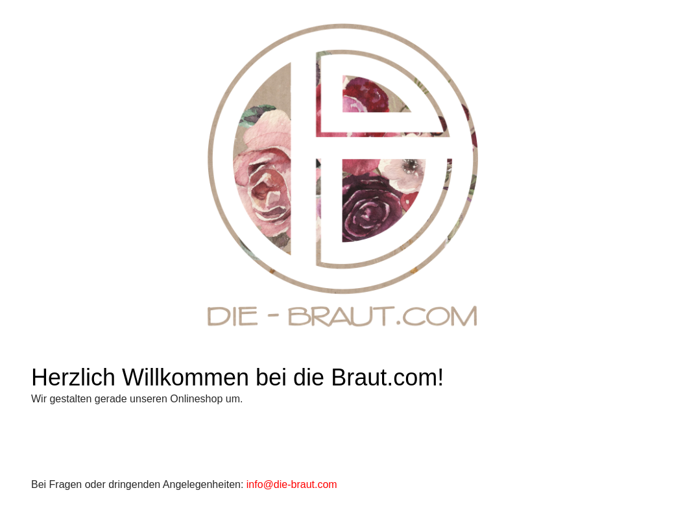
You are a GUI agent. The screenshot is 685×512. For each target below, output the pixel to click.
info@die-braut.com (291, 484)
